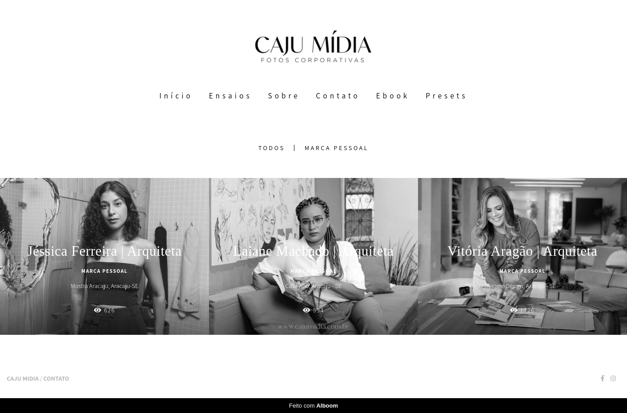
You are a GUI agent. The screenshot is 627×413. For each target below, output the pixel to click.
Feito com (313, 405)
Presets (446, 96)
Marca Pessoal (337, 148)
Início (176, 96)
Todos (271, 148)
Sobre (284, 96)
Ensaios (230, 96)
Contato (338, 96)
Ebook (393, 96)
